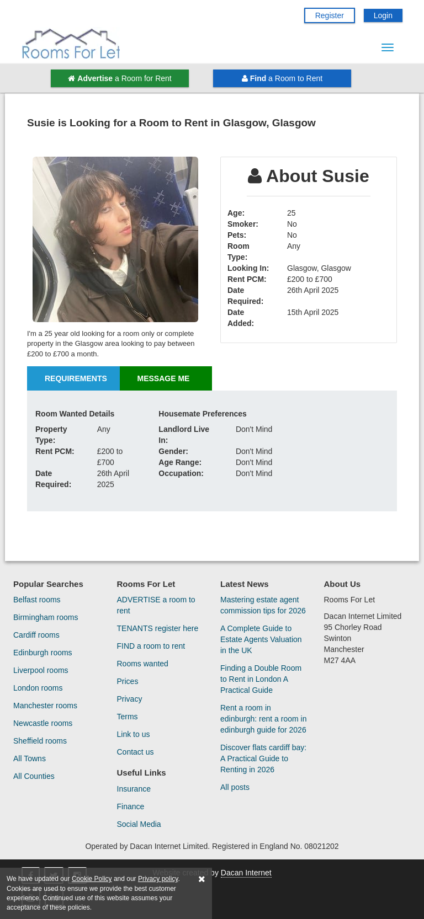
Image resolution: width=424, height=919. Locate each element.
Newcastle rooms (42, 723)
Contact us (135, 751)
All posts (235, 787)
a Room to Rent (282, 78)
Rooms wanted (142, 663)
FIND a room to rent (151, 646)
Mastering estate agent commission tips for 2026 (263, 605)
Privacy (129, 698)
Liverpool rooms (40, 670)
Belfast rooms (37, 599)
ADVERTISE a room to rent (156, 605)
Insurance (134, 788)
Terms (127, 716)
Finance (131, 806)
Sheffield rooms (40, 740)
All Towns (29, 758)
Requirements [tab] (76, 378)
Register (329, 15)
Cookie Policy (92, 879)
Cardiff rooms (36, 635)
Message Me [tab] (163, 378)
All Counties (34, 776)
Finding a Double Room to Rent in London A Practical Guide (260, 679)
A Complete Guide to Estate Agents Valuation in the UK (261, 639)
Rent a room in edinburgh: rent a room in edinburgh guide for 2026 (263, 718)
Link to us (133, 734)
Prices (128, 681)
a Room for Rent (119, 78)
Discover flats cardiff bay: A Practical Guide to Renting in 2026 (263, 758)
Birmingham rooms (45, 617)
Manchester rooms (45, 705)
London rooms (38, 687)
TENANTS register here (158, 628)
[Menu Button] (387, 47)
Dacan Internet (246, 872)
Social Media (139, 824)
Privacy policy (158, 879)
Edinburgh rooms (42, 652)
